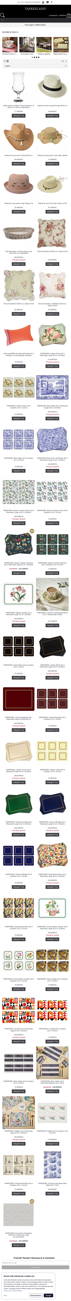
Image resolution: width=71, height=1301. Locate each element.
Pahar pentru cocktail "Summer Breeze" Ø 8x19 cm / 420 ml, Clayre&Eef (18, 106)
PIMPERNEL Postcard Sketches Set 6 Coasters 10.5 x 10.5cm (19, 1184)
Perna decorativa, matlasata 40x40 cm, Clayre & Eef (52, 304)
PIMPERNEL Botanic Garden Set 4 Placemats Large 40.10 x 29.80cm (18, 613)
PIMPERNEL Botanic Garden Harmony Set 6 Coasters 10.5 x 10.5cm (52, 564)
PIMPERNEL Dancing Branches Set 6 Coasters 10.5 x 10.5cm (18, 927)
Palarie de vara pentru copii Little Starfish (52, 155)
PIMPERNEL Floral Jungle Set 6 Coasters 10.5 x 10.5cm (52, 980)
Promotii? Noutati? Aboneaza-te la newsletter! (34, 1258)
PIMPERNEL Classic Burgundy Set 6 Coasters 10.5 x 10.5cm (52, 718)
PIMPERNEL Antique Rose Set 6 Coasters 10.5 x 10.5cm (19, 407)
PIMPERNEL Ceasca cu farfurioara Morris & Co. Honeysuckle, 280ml (52, 613)
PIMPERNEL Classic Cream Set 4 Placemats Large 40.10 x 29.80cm (18, 770)
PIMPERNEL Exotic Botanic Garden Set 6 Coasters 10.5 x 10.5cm (18, 980)
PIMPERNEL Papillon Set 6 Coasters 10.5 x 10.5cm (52, 1132)
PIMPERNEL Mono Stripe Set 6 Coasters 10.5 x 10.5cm (19, 1082)
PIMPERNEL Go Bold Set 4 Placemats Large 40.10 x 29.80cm (18, 1030)
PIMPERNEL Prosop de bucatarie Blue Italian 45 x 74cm (52, 1184)
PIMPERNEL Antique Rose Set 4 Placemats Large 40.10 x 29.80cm (52, 354)
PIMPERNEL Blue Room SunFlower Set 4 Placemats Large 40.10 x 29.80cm (52, 459)
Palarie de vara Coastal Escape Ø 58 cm (52, 106)
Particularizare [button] (35, 1295)
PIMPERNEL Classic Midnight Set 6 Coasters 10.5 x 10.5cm (19, 875)
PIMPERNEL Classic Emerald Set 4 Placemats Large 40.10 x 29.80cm (19, 823)
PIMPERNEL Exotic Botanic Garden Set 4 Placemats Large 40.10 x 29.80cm (52, 927)
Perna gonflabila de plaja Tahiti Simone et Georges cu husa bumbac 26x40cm (18, 354)
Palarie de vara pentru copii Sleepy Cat (18, 203)
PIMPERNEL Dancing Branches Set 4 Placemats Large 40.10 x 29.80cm (52, 875)
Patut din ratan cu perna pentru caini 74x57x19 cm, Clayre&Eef (18, 252)
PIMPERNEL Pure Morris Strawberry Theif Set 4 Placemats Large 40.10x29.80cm (18, 1235)
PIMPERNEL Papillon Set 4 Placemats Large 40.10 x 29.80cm (18, 1132)
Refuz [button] (5, 1295)
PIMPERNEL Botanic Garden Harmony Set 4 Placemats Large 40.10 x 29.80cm (18, 564)
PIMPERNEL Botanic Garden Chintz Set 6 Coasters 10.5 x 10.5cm (52, 511)
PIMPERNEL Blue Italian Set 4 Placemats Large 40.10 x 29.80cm (52, 407)
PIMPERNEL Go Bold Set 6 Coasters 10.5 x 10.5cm (52, 1030)
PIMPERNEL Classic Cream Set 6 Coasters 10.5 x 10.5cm (52, 770)
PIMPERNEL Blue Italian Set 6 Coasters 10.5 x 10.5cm (18, 459)
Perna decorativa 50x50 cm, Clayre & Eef (52, 251)
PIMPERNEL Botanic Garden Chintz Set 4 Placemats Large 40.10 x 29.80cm (18, 511)
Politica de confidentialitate (13, 1291)
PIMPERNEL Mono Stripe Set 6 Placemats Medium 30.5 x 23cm (52, 1082)
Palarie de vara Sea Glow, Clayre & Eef (52, 203)
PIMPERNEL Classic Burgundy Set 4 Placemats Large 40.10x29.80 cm (18, 718)
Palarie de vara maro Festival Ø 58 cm (19, 155)
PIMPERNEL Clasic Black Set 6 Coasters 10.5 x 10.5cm (18, 666)
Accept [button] (48, 1295)
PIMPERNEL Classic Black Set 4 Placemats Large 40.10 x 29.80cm (52, 666)
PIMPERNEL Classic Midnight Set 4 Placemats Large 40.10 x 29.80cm (52, 823)
